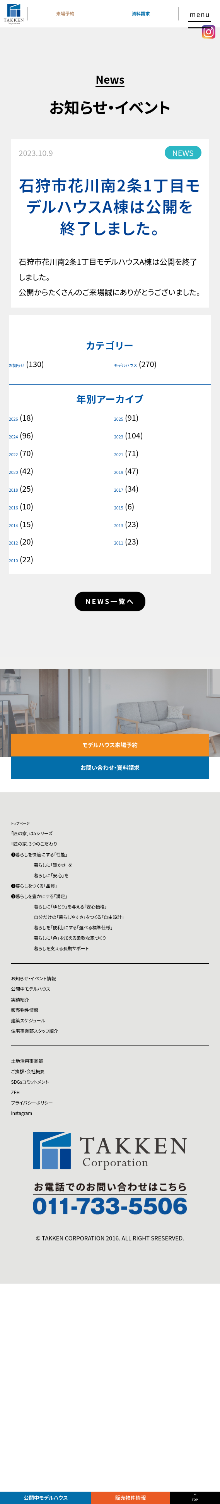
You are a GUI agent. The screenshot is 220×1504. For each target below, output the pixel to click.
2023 (122, 435)
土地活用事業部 (38, 1243)
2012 (16, 541)
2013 (122, 524)
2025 (122, 418)
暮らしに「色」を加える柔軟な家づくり (110, 1062)
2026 (16, 418)
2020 (16, 471)
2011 (122, 541)
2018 (16, 489)
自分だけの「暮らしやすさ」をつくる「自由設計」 (125, 1026)
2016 (16, 506)
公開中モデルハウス (52, 1493)
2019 (122, 471)
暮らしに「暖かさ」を (81, 938)
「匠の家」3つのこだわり (50, 903)
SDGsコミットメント (43, 1278)
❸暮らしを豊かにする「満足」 (58, 991)
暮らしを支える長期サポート (95, 1079)
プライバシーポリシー (46, 1313)
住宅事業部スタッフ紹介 (51, 1205)
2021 (122, 453)
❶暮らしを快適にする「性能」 (58, 920)
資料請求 (145, 23)
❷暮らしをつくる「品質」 (50, 974)
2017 (122, 489)
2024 (16, 435)
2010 (16, 559)
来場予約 (79, 23)
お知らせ (22, 364)
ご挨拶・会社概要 (39, 1260)
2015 (122, 506)
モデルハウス (133, 364)
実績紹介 (26, 1152)
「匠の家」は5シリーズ (46, 885)
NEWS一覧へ (110, 607)
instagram (29, 1331)
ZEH (18, 1295)
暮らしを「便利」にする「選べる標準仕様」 (116, 1044)
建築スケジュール (39, 1187)
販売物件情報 (145, 1493)
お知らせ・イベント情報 (49, 1117)
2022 (16, 453)
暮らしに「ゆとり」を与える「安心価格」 (111, 1009)
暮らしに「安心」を (78, 956)
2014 (16, 524)
